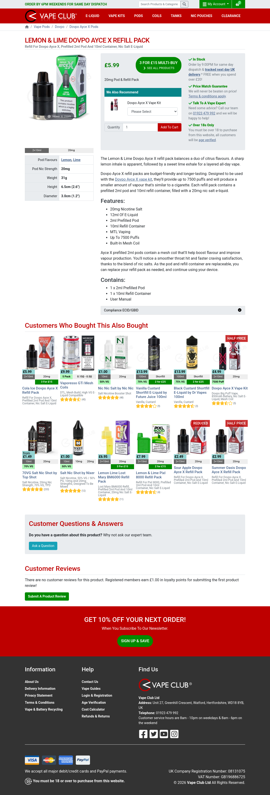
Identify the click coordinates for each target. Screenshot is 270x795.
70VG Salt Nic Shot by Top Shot (39, 475)
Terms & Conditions (39, 702)
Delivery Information (40, 688)
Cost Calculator (93, 709)
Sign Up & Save (135, 641)
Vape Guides (91, 688)
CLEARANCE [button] (231, 16)
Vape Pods (42, 27)
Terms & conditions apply (207, 96)
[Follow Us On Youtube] (164, 734)
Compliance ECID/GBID (173, 310)
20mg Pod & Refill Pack (121, 80)
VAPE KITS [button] (117, 16)
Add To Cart (169, 127)
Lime (77, 160)
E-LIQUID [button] (92, 16)
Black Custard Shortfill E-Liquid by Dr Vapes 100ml (191, 392)
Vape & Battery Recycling (44, 709)
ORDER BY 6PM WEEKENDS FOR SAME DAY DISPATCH (66, 4)
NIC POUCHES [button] (201, 16)
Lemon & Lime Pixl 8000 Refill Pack (151, 475)
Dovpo (59, 27)
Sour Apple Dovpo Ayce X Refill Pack (188, 470)
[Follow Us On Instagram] (174, 734)
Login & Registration (97, 695)
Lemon (66, 160)
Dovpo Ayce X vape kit (133, 179)
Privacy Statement (38, 695)
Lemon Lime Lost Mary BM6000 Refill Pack (113, 477)
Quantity (114, 127)
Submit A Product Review (47, 596)
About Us (32, 682)
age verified (207, 140)
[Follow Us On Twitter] (154, 734)
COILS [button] (157, 16)
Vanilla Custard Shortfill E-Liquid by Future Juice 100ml (151, 392)
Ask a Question (43, 546)
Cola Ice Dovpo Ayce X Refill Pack (40, 390)
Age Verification (94, 702)
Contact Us (90, 682)
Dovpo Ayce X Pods (84, 27)
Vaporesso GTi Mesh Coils (76, 385)
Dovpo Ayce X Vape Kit (144, 103)
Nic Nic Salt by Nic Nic (116, 388)
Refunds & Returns (96, 716)
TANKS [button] (176, 16)
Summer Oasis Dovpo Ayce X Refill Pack (229, 470)
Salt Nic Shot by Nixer (77, 473)
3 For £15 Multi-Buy (159, 65)
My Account (214, 4)
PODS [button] (138, 16)
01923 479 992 (204, 113)
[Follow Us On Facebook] (144, 734)
